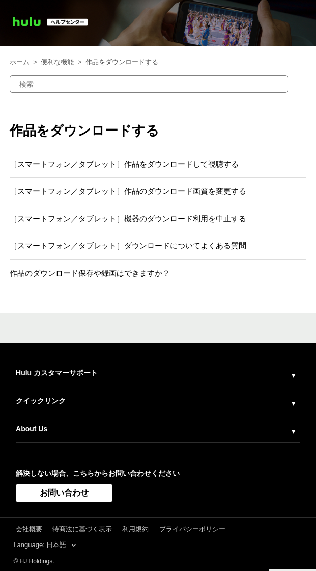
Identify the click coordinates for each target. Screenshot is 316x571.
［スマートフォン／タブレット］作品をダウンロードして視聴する (124, 164)
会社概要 (29, 529)
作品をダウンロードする (121, 62)
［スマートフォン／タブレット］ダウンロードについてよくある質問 (128, 245)
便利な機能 (57, 62)
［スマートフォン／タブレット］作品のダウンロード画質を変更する (128, 191)
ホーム (20, 62)
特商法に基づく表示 (82, 529)
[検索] (149, 84)
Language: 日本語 (40, 545)
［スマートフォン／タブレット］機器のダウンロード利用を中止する (128, 218)
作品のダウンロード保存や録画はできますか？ (90, 273)
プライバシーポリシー (192, 529)
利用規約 (135, 529)
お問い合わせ (64, 492)
